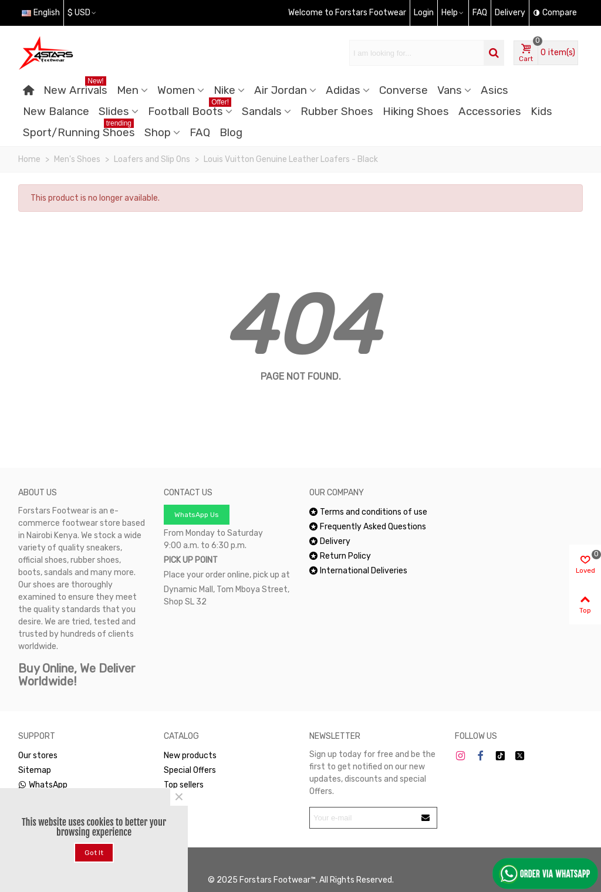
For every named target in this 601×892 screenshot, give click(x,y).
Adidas (343, 90)
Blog (231, 132)
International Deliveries (358, 571)
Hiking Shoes (416, 111)
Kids (541, 111)
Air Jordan (280, 90)
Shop (157, 132)
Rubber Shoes (336, 111)
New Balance (56, 111)
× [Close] (179, 797)
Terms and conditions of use (368, 512)
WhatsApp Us (196, 515)
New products (190, 756)
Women (176, 90)
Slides (114, 111)
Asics (494, 90)
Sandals (262, 111)
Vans (449, 90)
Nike (224, 90)
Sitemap (34, 770)
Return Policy (340, 556)
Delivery (329, 541)
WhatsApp (42, 785)
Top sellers (184, 785)
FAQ (200, 132)
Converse (403, 90)
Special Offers (190, 770)
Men (128, 90)
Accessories (489, 111)
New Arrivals (75, 88)
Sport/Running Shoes (79, 130)
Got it (94, 853)
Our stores (38, 756)
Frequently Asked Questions (367, 527)
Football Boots (189, 109)
